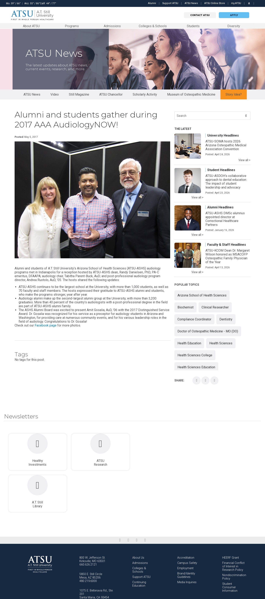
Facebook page (46, 326)
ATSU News (191, 3)
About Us (138, 516)
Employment (185, 527)
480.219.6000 (88, 539)
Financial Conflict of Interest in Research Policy (233, 525)
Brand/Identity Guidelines (186, 533)
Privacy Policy (230, 595)
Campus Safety (187, 521)
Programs (72, 26)
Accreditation (185, 516)
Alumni (152, 3)
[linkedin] (128, 499)
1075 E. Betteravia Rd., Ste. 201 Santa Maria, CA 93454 (96, 552)
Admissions (112, 26)
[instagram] (136, 499)
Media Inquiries (187, 541)
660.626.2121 (88, 523)
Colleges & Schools (153, 26)
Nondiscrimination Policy (234, 535)
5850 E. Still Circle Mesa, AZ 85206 (90, 534)
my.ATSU (236, 3)
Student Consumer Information (229, 546)
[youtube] (145, 499)
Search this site (258, 5)
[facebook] (120, 499)
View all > (244, 160)
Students (193, 26)
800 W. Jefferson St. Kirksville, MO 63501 (92, 518)
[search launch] (249, 3)
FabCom (257, 595)
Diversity (233, 26)
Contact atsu (200, 15)
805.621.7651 (88, 559)
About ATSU (31, 26)
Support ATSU (170, 3)
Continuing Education (139, 542)
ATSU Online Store (214, 3)
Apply (234, 15)
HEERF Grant (230, 516)
